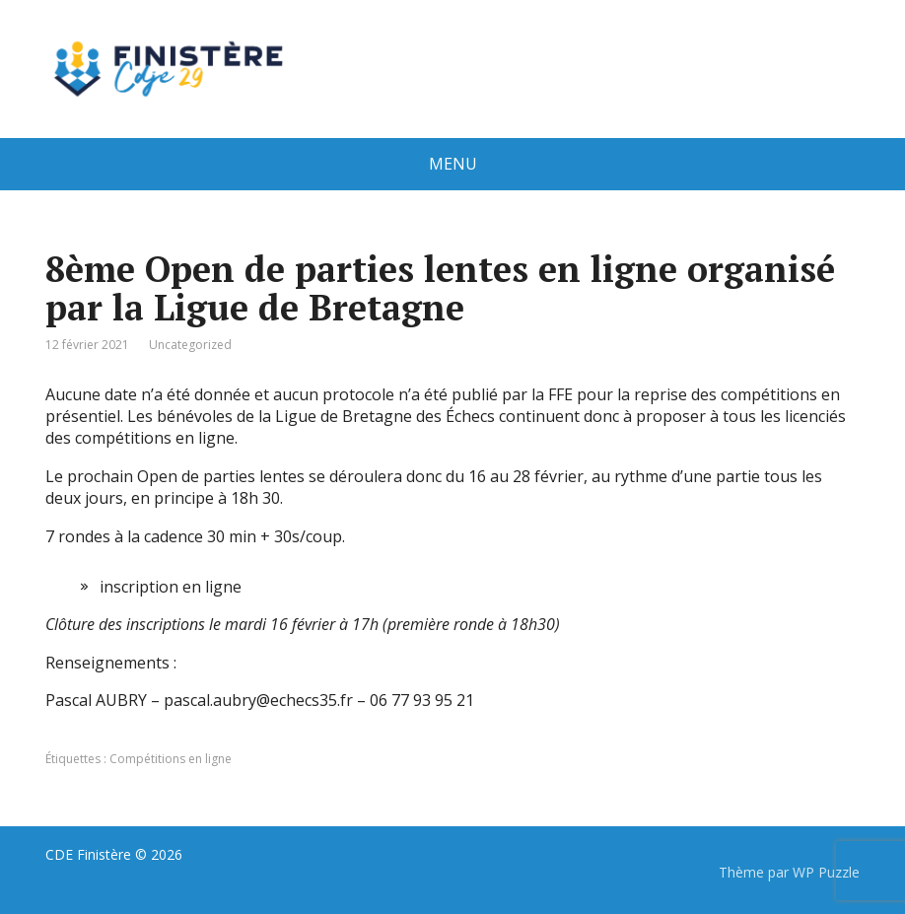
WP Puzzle (826, 872)
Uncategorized (190, 344)
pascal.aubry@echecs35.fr (258, 700)
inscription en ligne (171, 587)
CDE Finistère (88, 854)
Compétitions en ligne (170, 758)
